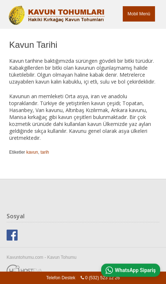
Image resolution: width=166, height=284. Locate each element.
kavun (32, 152)
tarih (44, 152)
